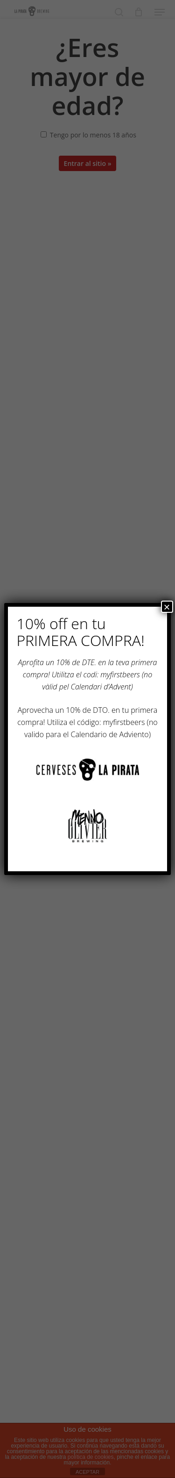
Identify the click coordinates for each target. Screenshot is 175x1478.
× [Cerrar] (167, 607)
